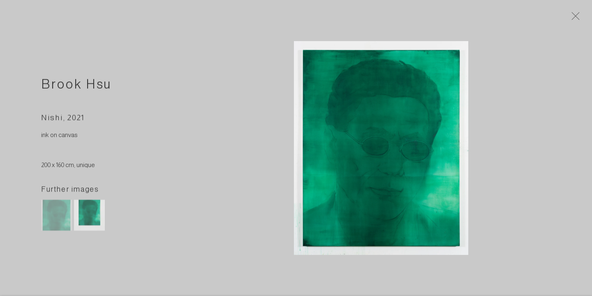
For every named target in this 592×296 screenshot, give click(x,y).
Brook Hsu (76, 86)
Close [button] (576, 18)
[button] (56, 217)
